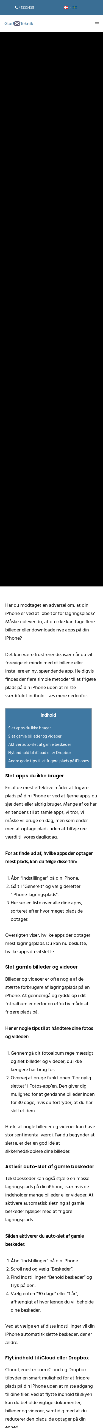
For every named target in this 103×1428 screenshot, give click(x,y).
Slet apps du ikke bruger (29, 728)
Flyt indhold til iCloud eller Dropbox (39, 753)
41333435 (26, 7)
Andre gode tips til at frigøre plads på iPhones (48, 761)
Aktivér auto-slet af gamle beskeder (39, 744)
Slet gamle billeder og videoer (35, 736)
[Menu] (95, 23)
